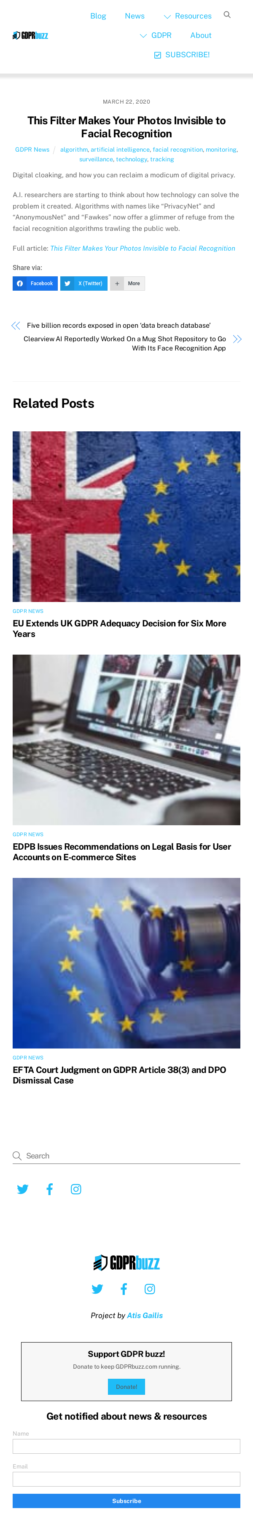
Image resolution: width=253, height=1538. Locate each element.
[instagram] (78, 1189)
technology (131, 159)
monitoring (221, 149)
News (135, 15)
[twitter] (24, 1189)
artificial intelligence (120, 149)
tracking (162, 159)
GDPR (155, 35)
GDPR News (32, 149)
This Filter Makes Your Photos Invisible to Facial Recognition (126, 127)
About (201, 35)
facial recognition (178, 149)
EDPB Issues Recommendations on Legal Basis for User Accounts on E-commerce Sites (122, 851)
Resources (188, 15)
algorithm (74, 149)
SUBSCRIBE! (182, 54)
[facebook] (51, 1189)
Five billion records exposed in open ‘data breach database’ (119, 325)
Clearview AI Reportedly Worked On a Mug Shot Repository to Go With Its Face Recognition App (125, 343)
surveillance (96, 159)
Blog (98, 15)
